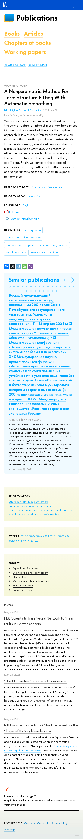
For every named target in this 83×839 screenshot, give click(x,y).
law (35, 510)
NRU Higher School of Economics (23, 110)
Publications (36, 17)
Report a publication (15, 64)
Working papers (25, 52)
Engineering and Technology (30, 572)
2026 (32, 536)
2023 (53, 536)
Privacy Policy (59, 823)
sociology (14, 514)
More (34, 541)
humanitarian (43, 506)
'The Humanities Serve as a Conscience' (35, 680)
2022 (61, 536)
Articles (33, 33)
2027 (24, 536)
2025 (39, 536)
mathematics (64, 510)
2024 (46, 536)
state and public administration (40, 514)
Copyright (43, 823)
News (8, 604)
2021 (68, 536)
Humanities (19, 577)
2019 (19, 541)
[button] (9, 287)
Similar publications (34, 280)
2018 (26, 541)
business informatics (21, 501)
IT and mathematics (20, 510)
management (47, 510)
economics (41, 501)
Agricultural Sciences (25, 568)
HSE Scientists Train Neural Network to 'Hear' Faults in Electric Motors (39, 621)
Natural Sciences (23, 585)
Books (12, 33)
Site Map (9, 829)
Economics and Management (47, 187)
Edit (77, 834)
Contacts (29, 823)
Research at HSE (37, 64)
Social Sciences (22, 590)
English (27, 205)
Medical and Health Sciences (31, 581)
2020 (12, 541)
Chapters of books (27, 43)
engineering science (21, 506)
